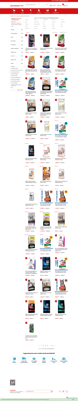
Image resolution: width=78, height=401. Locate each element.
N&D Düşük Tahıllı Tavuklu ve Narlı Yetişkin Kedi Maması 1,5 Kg (31, 71)
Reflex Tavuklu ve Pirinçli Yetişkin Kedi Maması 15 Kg (30, 182)
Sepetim (41, 375)
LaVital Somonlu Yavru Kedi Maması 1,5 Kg (45, 135)
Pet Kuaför (26, 377)
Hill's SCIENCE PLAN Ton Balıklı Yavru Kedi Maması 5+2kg (61, 92)
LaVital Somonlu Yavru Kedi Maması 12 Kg (60, 113)
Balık (25, 375)
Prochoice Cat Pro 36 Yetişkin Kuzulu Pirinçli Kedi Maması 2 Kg (31, 337)
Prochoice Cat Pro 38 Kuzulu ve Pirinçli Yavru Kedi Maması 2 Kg (31, 49)
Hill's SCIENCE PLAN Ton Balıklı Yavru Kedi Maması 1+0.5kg (61, 136)
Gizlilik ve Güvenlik (13, 374)
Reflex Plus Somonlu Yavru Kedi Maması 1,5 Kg (45, 272)
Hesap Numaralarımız (13, 375)
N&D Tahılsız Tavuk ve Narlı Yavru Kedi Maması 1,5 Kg (60, 70)
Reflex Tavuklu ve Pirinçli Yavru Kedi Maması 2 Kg (61, 182)
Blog (10, 378)
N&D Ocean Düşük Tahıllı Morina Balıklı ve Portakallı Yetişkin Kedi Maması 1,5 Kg (45, 71)
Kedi (25, 371)
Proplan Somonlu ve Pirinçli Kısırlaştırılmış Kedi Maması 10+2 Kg (45, 228)
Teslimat (41, 371)
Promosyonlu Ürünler (28, 378)
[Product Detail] (61, 120)
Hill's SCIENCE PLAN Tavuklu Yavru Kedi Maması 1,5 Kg (45, 250)
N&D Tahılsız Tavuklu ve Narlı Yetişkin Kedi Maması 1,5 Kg (61, 49)
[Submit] (51, 391)
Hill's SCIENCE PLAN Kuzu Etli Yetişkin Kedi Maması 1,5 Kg (60, 293)
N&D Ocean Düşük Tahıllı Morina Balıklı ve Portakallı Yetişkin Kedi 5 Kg (30, 92)
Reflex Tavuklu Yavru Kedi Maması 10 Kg (45, 159)
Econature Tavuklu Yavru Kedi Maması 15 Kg (46, 49)
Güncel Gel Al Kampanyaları (44, 374)
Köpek (26, 372)
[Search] (36, 4)
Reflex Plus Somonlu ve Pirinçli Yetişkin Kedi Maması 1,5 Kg (46, 315)
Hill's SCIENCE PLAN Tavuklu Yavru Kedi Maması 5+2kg (60, 272)
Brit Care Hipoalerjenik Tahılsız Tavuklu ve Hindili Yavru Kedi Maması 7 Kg (61, 249)
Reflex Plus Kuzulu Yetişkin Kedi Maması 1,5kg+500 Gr (31, 315)
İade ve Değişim (42, 377)
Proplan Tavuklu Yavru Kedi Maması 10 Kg (30, 135)
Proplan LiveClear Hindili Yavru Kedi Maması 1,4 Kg (31, 293)
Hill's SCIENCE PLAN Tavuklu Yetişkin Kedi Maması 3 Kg (60, 205)
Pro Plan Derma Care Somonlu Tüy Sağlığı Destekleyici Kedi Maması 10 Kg (46, 92)
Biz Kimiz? (11, 371)
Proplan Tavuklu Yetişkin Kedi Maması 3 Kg (61, 227)
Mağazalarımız (12, 377)
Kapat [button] (73, 399)
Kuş (25, 374)
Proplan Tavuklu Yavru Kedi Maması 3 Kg (45, 293)
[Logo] (16, 5)
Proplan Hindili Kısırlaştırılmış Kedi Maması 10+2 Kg (31, 250)
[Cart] (65, 5)
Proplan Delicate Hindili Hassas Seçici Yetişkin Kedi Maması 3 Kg (30, 228)
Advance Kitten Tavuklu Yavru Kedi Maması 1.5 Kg (31, 205)
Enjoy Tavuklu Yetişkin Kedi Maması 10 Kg (45, 182)
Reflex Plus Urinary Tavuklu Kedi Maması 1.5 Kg (60, 315)
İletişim (11, 372)
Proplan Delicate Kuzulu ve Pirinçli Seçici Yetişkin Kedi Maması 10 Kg (45, 114)
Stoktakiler (27, 32)
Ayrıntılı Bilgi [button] (47, 399)
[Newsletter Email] (37, 391)
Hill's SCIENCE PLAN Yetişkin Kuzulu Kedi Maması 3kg (45, 205)
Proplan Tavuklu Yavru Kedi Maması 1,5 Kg (30, 113)
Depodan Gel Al (42, 372)
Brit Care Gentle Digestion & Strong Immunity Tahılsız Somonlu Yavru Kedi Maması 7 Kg (31, 272)
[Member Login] (59, 5)
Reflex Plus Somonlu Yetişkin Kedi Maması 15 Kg (31, 159)
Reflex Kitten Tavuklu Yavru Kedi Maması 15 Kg (60, 159)
